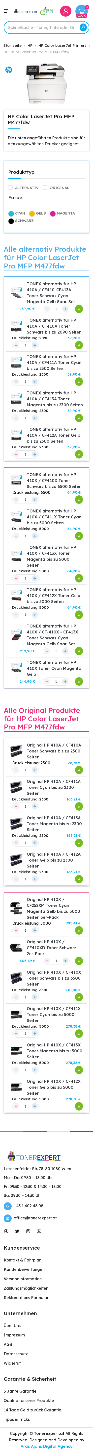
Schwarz (24, 220)
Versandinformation (23, 1278)
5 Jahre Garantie (20, 1391)
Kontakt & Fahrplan (22, 1260)
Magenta (66, 213)
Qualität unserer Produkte (29, 1400)
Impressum (14, 1334)
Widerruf (12, 1363)
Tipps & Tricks (17, 1419)
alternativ (27, 187)
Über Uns (12, 1325)
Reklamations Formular (26, 1297)
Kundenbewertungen (24, 1269)
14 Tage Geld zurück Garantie (32, 1409)
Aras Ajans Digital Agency (47, 1446)
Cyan (20, 213)
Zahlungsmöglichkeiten (26, 1288)
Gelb (41, 213)
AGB (8, 1344)
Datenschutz (16, 1353)
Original (59, 187)
